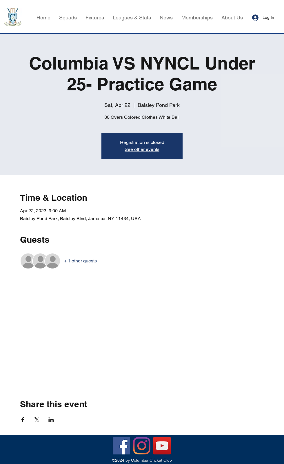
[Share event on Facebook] (23, 419)
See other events (142, 149)
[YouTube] (162, 445)
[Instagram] (141, 445)
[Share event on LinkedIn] (51, 419)
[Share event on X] (37, 419)
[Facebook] (121, 445)
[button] (131, 17)
